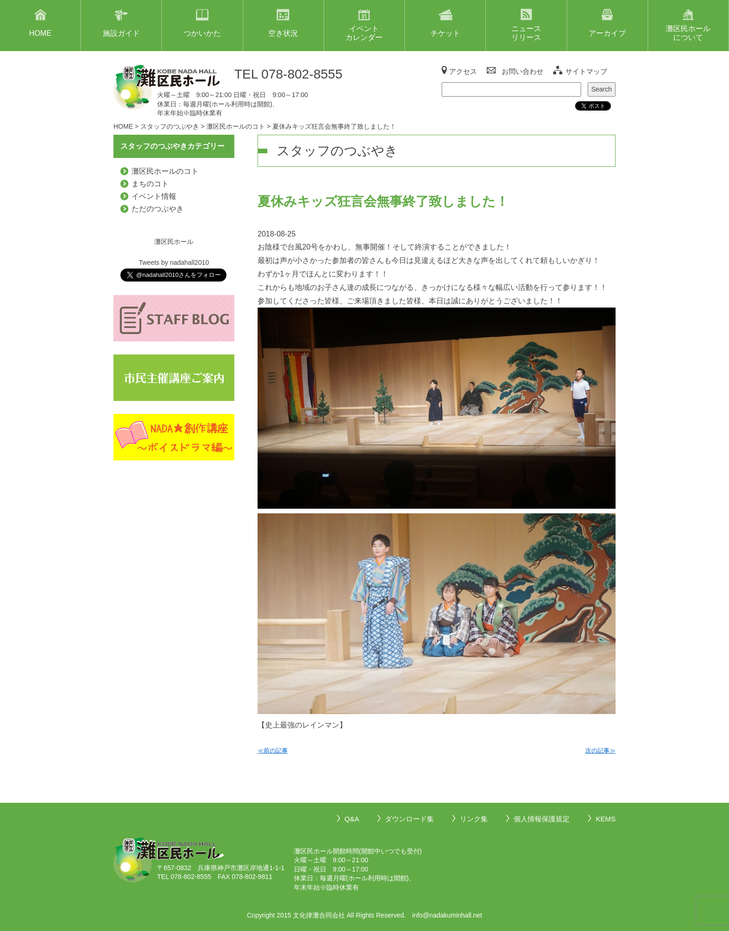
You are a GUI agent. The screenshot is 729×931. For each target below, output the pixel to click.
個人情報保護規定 (542, 819)
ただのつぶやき (158, 209)
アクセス (463, 71)
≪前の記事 (273, 750)
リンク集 (474, 819)
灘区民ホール (173, 241)
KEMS (606, 819)
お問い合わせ (522, 71)
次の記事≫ (600, 750)
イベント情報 (154, 196)
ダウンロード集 (409, 819)
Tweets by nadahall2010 (174, 262)
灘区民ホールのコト (165, 171)
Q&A (352, 819)
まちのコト (150, 184)
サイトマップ (586, 71)
